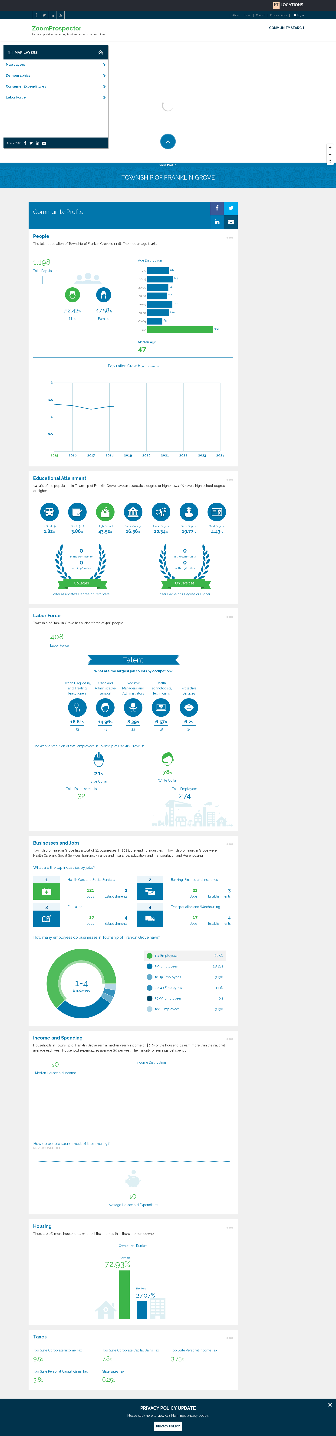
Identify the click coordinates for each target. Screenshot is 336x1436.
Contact (260, 15)
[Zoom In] (330, 147)
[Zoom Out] (330, 154)
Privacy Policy (278, 15)
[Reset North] (330, 161)
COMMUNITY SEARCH (286, 28)
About (236, 15)
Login (299, 15)
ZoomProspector (57, 28)
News (247, 15)
